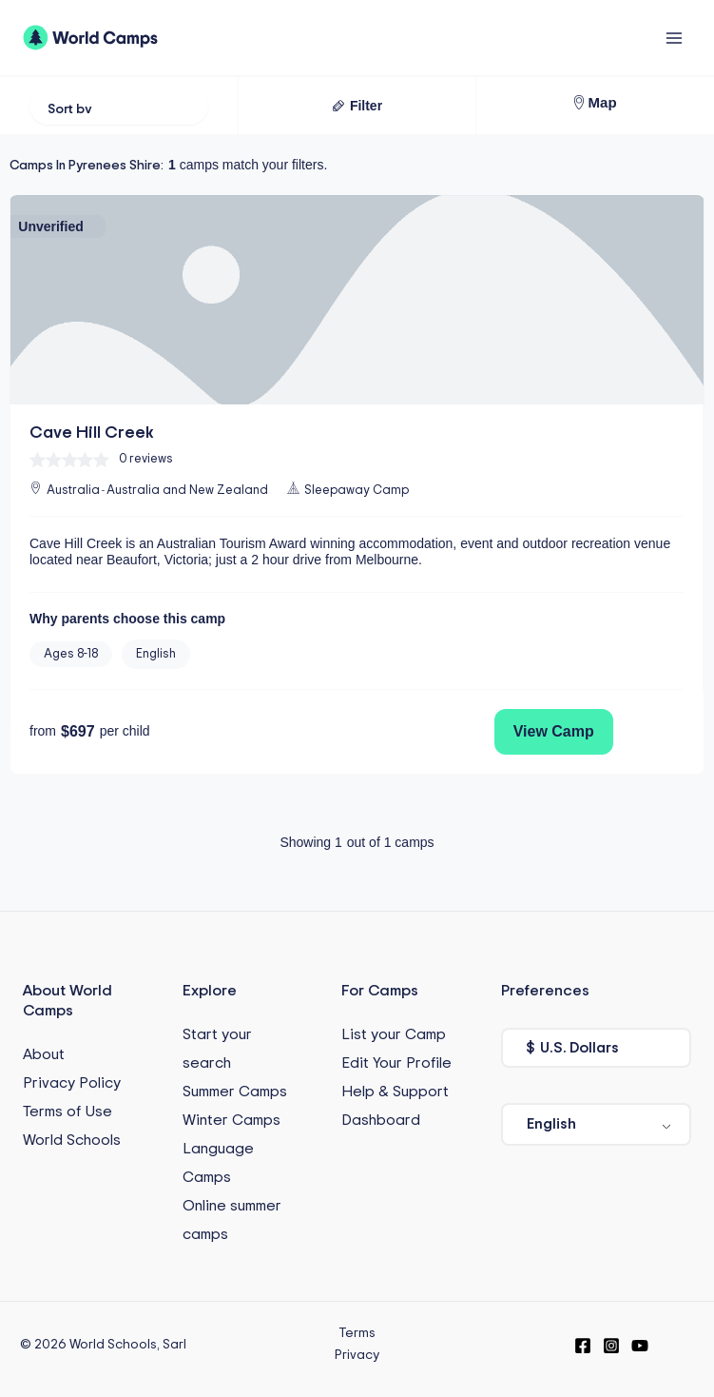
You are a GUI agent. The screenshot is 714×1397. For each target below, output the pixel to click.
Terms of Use (67, 1111)
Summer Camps (235, 1091)
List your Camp (393, 1034)
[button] (357, 106)
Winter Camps (231, 1120)
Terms (357, 1333)
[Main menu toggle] (673, 37)
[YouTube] (639, 1345)
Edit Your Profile (396, 1063)
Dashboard (380, 1120)
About (44, 1054)
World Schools (72, 1140)
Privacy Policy (72, 1083)
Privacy (357, 1355)
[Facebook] (582, 1345)
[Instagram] (611, 1345)
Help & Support (395, 1091)
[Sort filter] (118, 106)
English (551, 1123)
